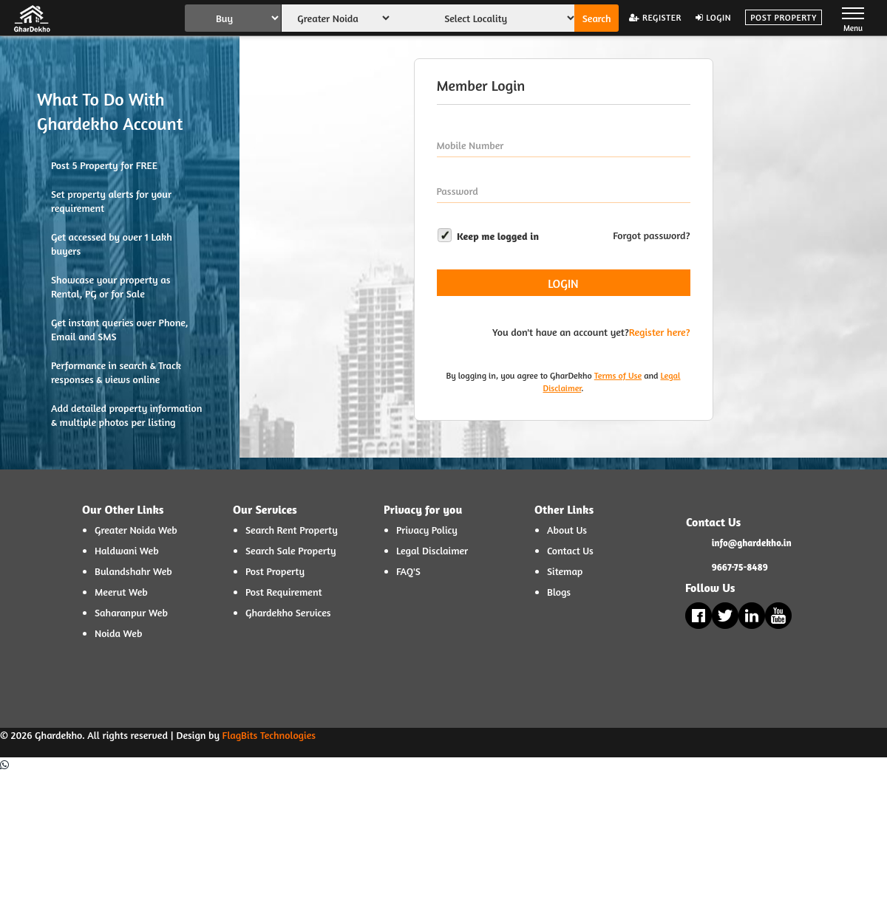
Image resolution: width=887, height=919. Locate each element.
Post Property (783, 17)
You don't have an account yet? (560, 332)
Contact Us (570, 550)
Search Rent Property (291, 529)
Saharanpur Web (131, 612)
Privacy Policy (427, 529)
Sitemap (564, 571)
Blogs (559, 591)
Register (655, 17)
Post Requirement (283, 591)
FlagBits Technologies (269, 735)
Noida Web (118, 633)
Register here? (659, 332)
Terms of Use (618, 375)
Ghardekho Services (288, 612)
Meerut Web (121, 591)
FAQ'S (408, 571)
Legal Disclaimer (432, 550)
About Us (567, 529)
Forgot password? (651, 235)
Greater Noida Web (136, 529)
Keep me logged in (488, 235)
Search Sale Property (290, 550)
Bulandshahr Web (133, 571)
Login (713, 17)
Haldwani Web (127, 550)
